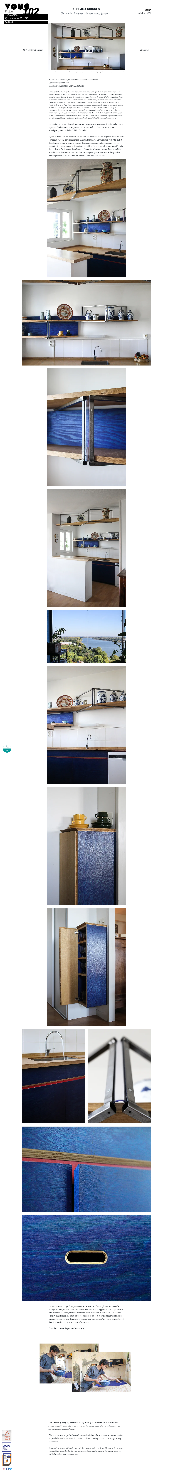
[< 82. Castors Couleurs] (33, 50)
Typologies (11, 15)
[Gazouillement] (10, 1469)
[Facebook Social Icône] (7, 1469)
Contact (9, 22)
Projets (9, 11)
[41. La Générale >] (143, 50)
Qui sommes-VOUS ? (16, 18)
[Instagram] (4, 1469)
